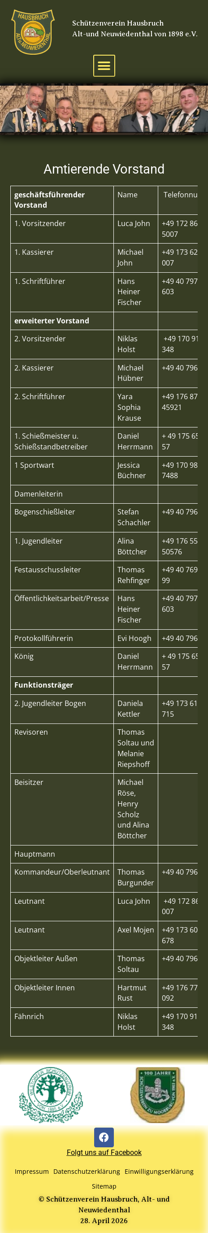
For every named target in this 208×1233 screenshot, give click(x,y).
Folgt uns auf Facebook (104, 1152)
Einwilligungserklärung (159, 1171)
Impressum (32, 1171)
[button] (104, 66)
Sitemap (104, 1186)
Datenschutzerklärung (86, 1171)
